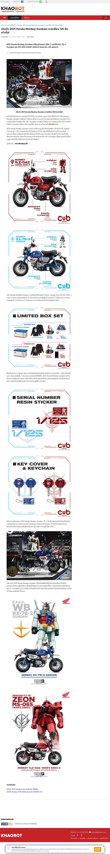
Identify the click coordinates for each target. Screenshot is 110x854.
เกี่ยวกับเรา (74, 838)
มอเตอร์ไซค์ (14, 17)
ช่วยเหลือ (82, 838)
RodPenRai (4, 37)
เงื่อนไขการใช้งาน (92, 838)
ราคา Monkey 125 (21, 143)
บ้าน (2, 25)
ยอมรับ (97, 849)
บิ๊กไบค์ (26, 17)
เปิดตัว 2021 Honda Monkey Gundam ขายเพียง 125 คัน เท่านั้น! (40, 25)
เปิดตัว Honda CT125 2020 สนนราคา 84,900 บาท (25, 791)
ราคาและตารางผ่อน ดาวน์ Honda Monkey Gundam (24, 53)
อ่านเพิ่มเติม (46, 851)
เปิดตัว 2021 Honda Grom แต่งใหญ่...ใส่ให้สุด (22, 789)
